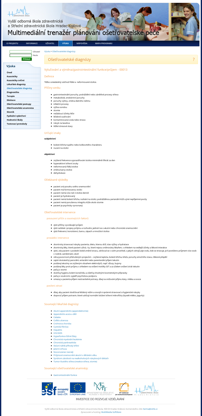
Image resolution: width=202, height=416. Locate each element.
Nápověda (82, 43)
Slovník (10, 111)
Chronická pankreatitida (64, 342)
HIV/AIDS (57, 333)
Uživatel (49, 43)
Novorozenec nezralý (63, 352)
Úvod (9, 72)
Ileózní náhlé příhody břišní (66, 345)
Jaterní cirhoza (60, 348)
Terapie (11, 96)
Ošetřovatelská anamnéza (20, 108)
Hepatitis (57, 329)
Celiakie (57, 317)
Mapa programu (103, 43)
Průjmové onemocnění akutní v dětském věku (75, 355)
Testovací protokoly (17, 123)
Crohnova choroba (62, 323)
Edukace (11, 100)
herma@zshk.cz (150, 408)
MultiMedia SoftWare (111, 412)
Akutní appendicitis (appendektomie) (70, 310)
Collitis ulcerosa (60, 320)
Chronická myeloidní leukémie (67, 339)
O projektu (12, 43)
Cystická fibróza (60, 326)
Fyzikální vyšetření (16, 115)
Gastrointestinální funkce (65, 375)
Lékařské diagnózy (16, 84)
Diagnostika (13, 92)
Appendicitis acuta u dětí (65, 314)
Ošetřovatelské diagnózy (19, 88)
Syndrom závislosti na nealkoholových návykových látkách (81, 358)
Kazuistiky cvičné (15, 80)
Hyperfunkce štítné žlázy (65, 336)
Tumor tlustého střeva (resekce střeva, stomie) (75, 361)
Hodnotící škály (15, 119)
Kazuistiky (12, 76)
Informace (32, 43)
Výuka (65, 43)
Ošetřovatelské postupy (19, 104)
